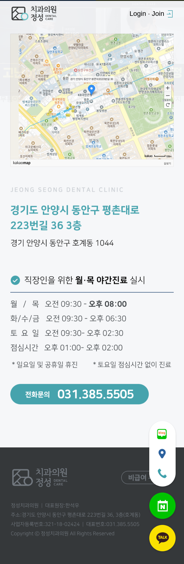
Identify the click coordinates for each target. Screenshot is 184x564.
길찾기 (167, 164)
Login (137, 13)
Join (158, 13)
